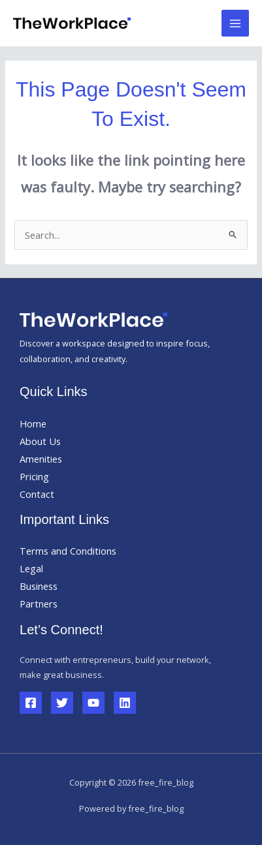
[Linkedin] (125, 703)
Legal (31, 568)
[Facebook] (31, 703)
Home (33, 423)
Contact (37, 493)
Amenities (41, 458)
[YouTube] (93, 703)
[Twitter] (62, 703)
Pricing (34, 476)
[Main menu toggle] (235, 23)
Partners (38, 603)
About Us (40, 441)
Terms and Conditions (68, 550)
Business (38, 585)
